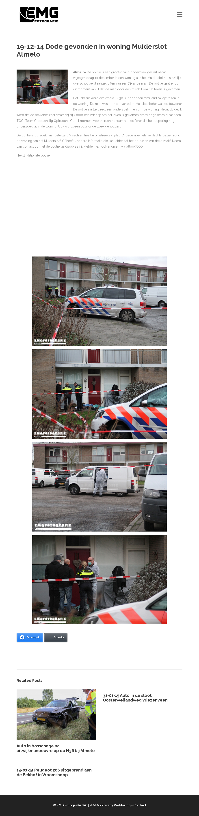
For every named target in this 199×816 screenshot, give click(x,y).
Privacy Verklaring (116, 805)
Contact (139, 805)
